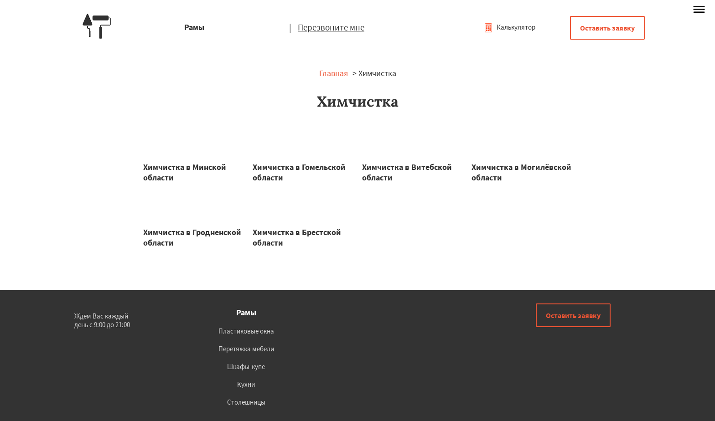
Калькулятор (509, 27)
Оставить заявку (607, 27)
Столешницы (246, 402)
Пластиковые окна (246, 331)
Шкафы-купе (246, 366)
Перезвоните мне (331, 27)
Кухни (246, 384)
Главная (333, 73)
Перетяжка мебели (246, 348)
